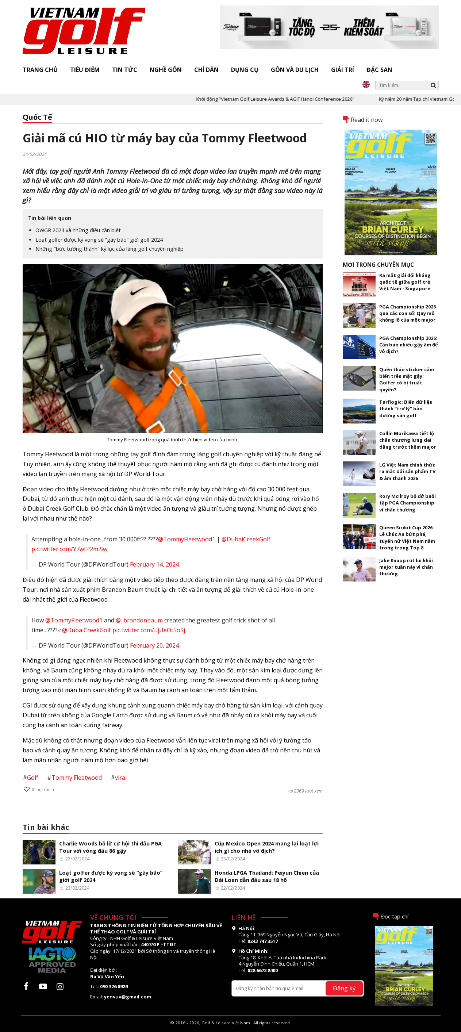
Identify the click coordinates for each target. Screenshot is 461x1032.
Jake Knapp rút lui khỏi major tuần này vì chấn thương (406, 567)
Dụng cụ (244, 70)
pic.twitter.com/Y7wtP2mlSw (69, 549)
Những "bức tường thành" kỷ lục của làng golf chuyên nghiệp (109, 248)
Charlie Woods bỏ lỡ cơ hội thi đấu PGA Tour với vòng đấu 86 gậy (110, 847)
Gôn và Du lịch (295, 70)
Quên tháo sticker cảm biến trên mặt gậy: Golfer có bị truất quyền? (406, 379)
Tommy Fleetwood (76, 778)
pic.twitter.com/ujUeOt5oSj (148, 630)
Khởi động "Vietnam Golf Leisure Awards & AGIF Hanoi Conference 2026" (290, 99)
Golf (32, 778)
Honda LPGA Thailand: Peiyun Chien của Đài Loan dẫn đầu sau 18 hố (267, 876)
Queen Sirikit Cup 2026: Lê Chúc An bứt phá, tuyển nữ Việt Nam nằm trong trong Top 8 (407, 537)
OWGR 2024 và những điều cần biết (78, 230)
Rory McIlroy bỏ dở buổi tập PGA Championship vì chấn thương (407, 503)
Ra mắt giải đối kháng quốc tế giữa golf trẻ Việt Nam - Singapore (405, 282)
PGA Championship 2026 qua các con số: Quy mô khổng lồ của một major (407, 313)
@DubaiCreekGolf (246, 539)
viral (121, 778)
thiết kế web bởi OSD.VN (230, 1028)
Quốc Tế (37, 117)
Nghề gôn (166, 70)
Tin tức (124, 70)
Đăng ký (344, 988)
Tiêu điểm (85, 70)
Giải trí (342, 70)
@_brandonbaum (139, 620)
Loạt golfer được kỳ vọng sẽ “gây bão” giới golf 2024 (99, 239)
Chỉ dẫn (206, 70)
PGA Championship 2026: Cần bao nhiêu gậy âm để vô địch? (408, 345)
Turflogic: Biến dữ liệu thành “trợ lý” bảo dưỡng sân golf (406, 409)
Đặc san (379, 70)
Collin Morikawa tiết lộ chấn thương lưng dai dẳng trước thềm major (407, 440)
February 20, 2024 (154, 645)
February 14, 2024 (154, 564)
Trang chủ (40, 70)
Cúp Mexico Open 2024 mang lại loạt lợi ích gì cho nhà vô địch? (267, 847)
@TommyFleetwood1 (186, 539)
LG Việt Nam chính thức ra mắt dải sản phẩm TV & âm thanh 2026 (407, 471)
